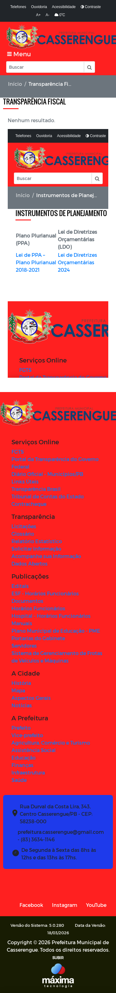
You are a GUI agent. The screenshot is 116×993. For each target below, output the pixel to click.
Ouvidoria (39, 7)
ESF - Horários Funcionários (45, 593)
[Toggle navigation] (19, 54)
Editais (20, 586)
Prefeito (21, 728)
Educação (23, 757)
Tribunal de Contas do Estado (47, 496)
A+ (38, 15)
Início (15, 84)
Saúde (19, 780)
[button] (89, 67)
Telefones (18, 7)
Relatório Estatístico (36, 541)
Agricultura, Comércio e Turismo (50, 743)
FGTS (17, 452)
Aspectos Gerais (31, 698)
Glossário (22, 534)
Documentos (27, 601)
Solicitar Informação (36, 549)
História (21, 683)
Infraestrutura (28, 772)
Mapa (18, 690)
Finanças (22, 765)
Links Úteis (25, 481)
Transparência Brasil (36, 489)
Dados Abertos (29, 563)
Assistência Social (33, 750)
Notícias (21, 705)
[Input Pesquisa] (45, 67)
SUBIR (58, 957)
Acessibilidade (64, 7)
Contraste (91, 7)
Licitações (23, 526)
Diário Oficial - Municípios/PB (47, 474)
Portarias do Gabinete (38, 638)
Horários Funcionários (38, 608)
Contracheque (28, 504)
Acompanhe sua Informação (46, 556)
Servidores (24, 646)
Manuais (21, 623)
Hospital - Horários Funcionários (51, 616)
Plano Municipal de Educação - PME (55, 631)
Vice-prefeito (27, 735)
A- (47, 15)
